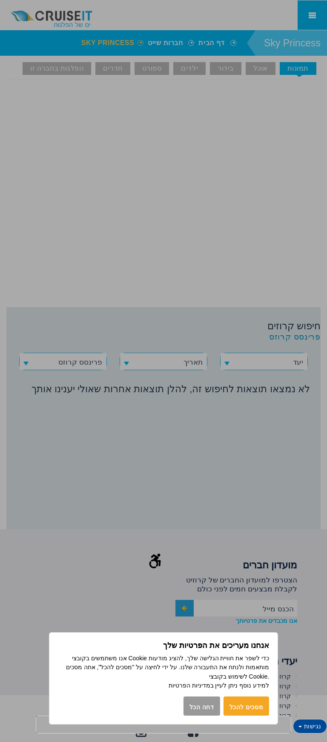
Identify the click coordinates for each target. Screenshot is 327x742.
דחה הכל (201, 707)
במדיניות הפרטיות (191, 685)
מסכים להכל (246, 707)
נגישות (309, 726)
